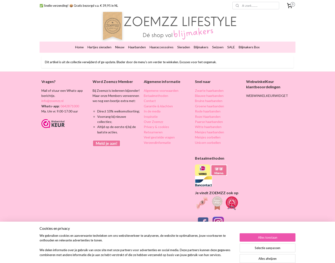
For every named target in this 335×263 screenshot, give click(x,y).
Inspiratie (151, 109)
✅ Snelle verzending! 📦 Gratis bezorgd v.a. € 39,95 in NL (79, 5)
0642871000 (69, 99)
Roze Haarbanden (208, 109)
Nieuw (119, 40)
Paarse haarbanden (209, 114)
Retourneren (153, 125)
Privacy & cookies (156, 120)
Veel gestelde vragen (159, 130)
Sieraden (183, 40)
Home (79, 40)
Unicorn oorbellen (208, 135)
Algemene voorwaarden (161, 83)
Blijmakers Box (249, 40)
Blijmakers (201, 40)
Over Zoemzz (153, 114)
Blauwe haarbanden (209, 88)
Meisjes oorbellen (208, 130)
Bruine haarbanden (208, 93)
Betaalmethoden (156, 88)
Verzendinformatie (157, 135)
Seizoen (218, 40)
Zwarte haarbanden (209, 83)
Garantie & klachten (158, 99)
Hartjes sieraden (99, 40)
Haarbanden (137, 40)
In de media (152, 104)
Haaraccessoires (162, 40)
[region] (137, 248)
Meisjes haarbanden (209, 125)
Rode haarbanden (208, 104)
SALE (231, 40)
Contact (150, 93)
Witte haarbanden (208, 120)
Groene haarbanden (209, 99)
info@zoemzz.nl (52, 93)
